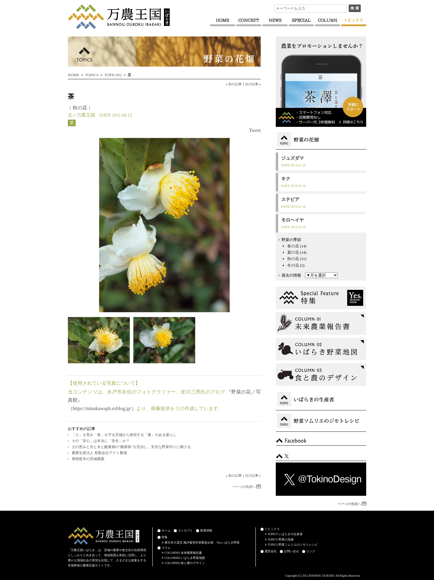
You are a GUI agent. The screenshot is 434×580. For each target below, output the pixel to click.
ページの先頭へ (244, 486)
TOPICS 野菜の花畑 (281, 539)
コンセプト (185, 530)
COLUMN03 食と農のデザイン (185, 563)
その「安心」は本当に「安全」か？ (101, 441)
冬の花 (293, 265)
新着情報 (206, 530)
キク (285, 178)
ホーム (166, 530)
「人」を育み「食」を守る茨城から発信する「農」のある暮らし (124, 435)
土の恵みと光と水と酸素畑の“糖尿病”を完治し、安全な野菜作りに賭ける (131, 447)
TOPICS (92, 75)
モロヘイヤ (292, 220)
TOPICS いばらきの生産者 (285, 534)
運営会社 (271, 551)
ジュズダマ (292, 158)
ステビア (290, 199)
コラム (166, 547)
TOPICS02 (113, 75)
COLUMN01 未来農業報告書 (183, 552)
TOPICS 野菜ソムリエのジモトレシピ (293, 544)
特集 (165, 537)
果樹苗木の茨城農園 (88, 459)
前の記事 (235, 84)
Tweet (255, 130)
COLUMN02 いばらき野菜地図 (185, 558)
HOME (73, 75)
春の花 (293, 246)
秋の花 (80, 107)
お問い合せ (291, 551)
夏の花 (293, 252)
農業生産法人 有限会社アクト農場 (99, 453)
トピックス (272, 529)
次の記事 (251, 84)
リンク (310, 551)
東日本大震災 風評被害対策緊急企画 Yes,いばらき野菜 (202, 542)
